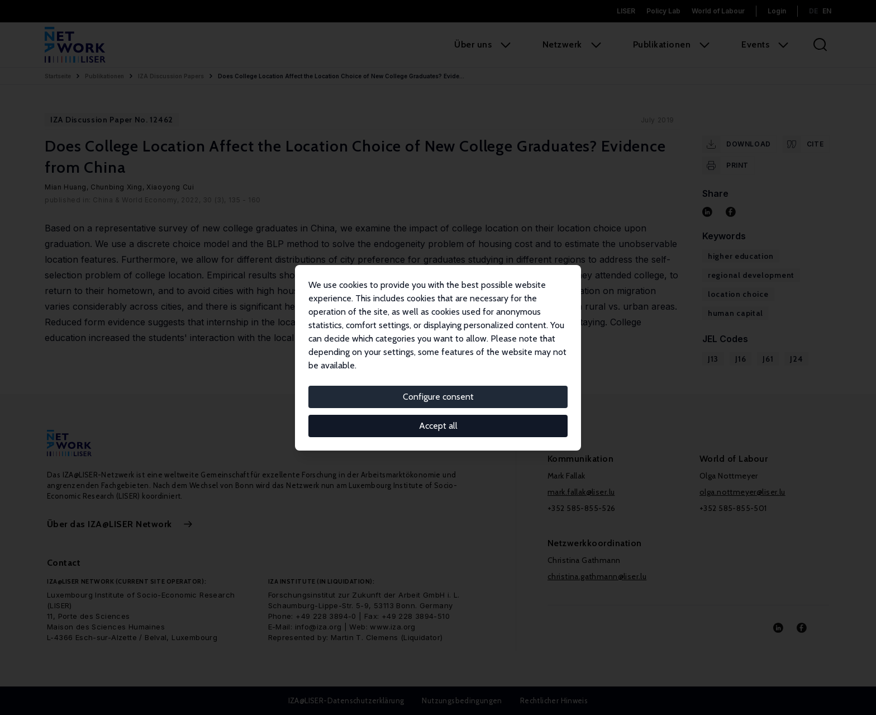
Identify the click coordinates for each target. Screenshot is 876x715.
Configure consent (438, 396)
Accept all (438, 425)
